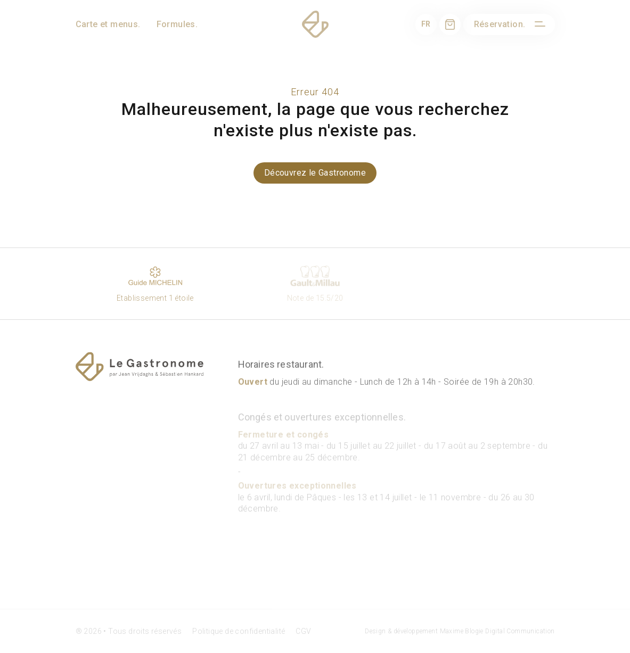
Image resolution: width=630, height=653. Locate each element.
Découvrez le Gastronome (315, 173)
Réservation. (500, 24)
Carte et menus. (108, 24)
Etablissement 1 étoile (155, 283)
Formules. (177, 24)
